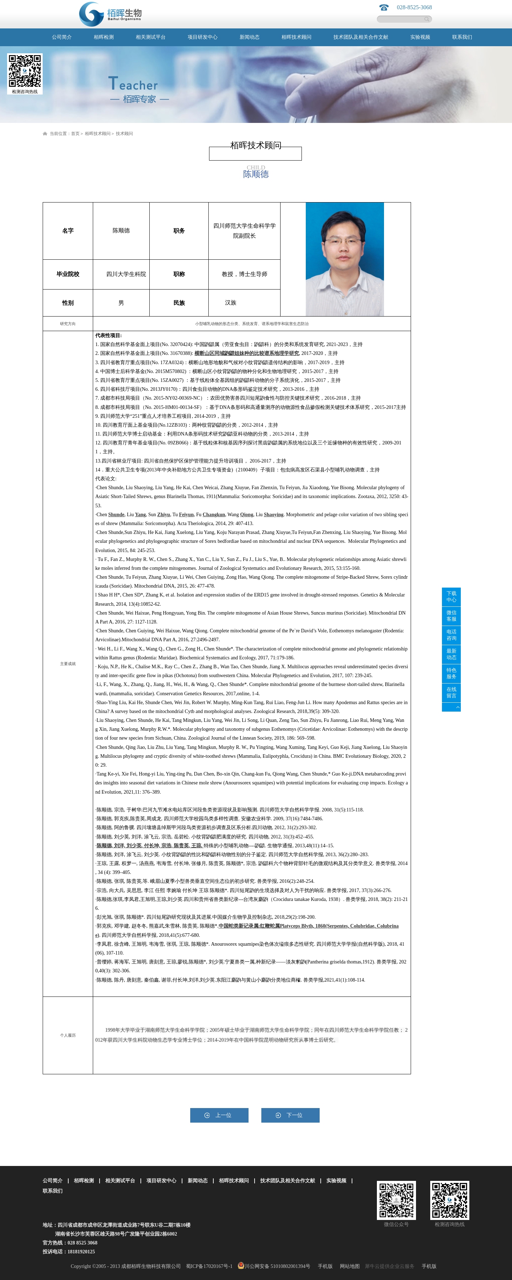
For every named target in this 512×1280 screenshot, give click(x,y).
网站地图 (348, 1266)
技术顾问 (124, 133)
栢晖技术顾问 (98, 133)
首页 (75, 133)
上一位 (223, 1115)
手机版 (324, 1266)
